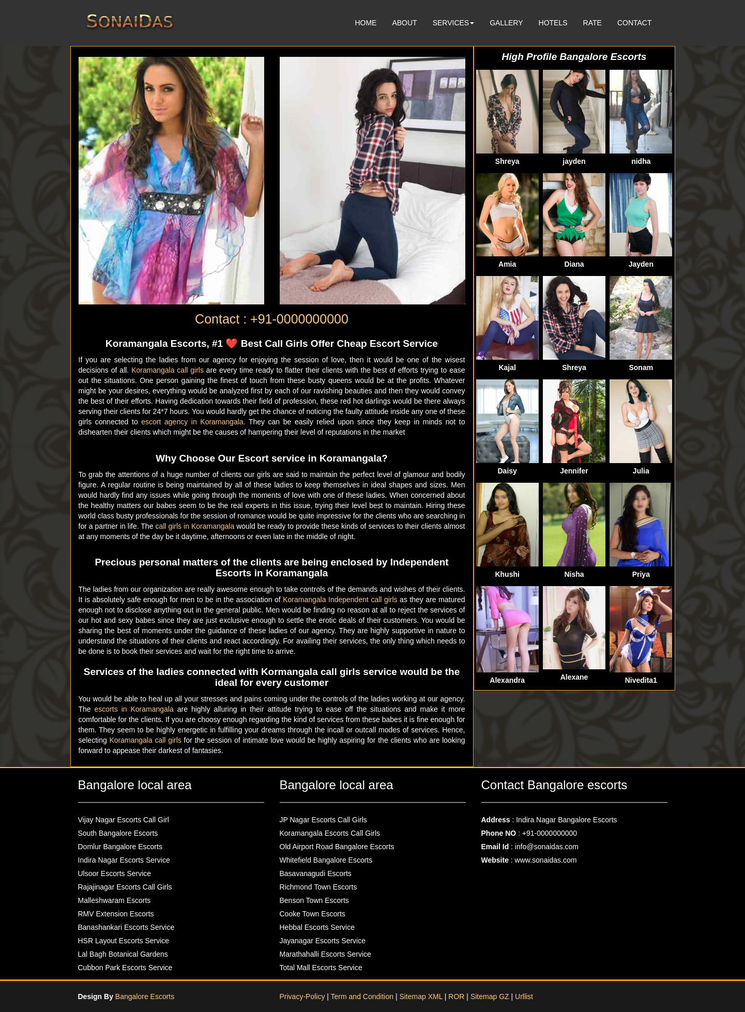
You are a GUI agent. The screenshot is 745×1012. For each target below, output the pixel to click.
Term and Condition (363, 996)
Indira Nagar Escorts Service (124, 860)
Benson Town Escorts (314, 900)
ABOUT (404, 23)
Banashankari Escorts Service (126, 927)
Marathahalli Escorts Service (325, 954)
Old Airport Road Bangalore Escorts (337, 846)
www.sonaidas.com (546, 860)
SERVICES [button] (454, 23)
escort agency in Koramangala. (195, 422)
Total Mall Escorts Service (321, 967)
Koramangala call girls (168, 370)
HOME (365, 23)
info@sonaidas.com (547, 846)
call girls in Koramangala (195, 526)
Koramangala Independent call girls (341, 599)
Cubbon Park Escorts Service (125, 967)
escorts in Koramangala (136, 709)
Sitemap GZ (489, 996)
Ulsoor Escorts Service (114, 873)
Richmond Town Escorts (318, 887)
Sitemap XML (421, 996)
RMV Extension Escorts (116, 914)
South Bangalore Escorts (118, 833)
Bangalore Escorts (144, 996)
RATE (592, 23)
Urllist (524, 996)
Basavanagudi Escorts (316, 873)
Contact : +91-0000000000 (271, 319)
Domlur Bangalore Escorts (120, 846)
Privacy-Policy (303, 996)
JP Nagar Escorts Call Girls (323, 820)
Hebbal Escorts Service (317, 927)
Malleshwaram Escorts (114, 900)
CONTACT (634, 23)
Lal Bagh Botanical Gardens (123, 954)
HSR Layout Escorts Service (124, 941)
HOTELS (553, 23)
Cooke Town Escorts (312, 914)
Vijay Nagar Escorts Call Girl (123, 820)
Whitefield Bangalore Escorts (326, 860)
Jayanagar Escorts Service (323, 941)
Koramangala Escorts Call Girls (330, 833)
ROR (456, 996)
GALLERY (506, 23)
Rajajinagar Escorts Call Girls (125, 887)
